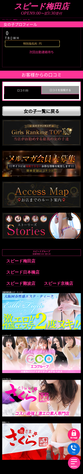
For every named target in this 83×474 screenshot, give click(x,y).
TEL (74, 449)
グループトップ (6, 20)
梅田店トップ (17, 20)
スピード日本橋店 (22, 272)
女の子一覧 (26, 20)
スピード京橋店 (58, 283)
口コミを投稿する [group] (60, 90)
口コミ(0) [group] (22, 90)
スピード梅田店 (41, 6)
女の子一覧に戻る (41, 111)
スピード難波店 (20, 283)
